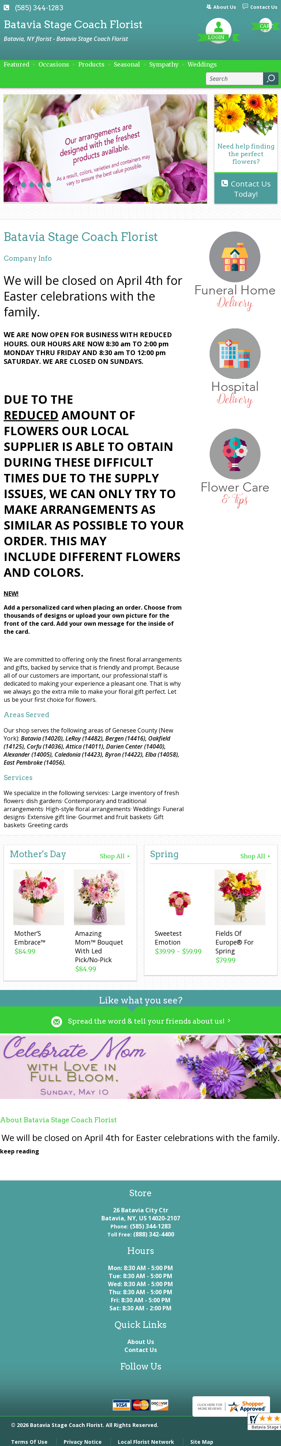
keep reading (19, 1146)
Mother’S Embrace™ (28, 939)
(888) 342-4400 (153, 1229)
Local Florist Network (146, 1436)
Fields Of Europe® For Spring (233, 943)
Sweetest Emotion (167, 939)
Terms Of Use (29, 1436)
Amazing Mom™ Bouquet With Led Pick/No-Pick (98, 943)
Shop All (115, 856)
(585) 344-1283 (39, 8)
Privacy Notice (83, 1436)
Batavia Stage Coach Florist (73, 24)
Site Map (201, 1436)
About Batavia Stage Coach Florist (58, 1115)
